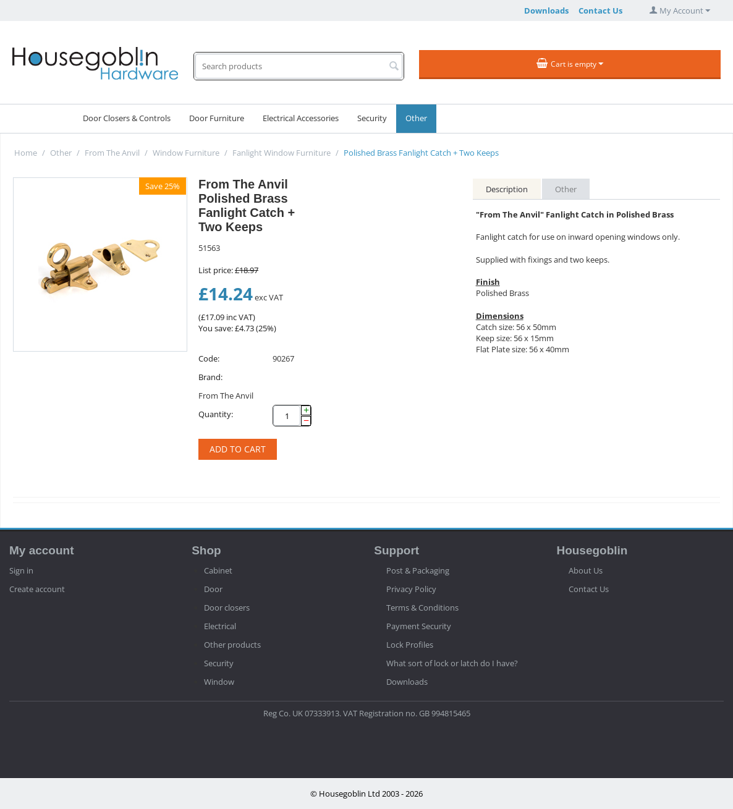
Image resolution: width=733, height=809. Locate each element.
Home (25, 152)
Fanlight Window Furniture (281, 152)
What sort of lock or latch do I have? (452, 663)
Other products (232, 644)
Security (372, 118)
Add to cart (238, 449)
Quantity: (215, 414)
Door (213, 589)
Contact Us (600, 10)
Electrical (220, 626)
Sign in (21, 570)
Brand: (210, 377)
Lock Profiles (409, 644)
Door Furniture (216, 118)
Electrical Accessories (301, 118)
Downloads (546, 10)
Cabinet (218, 570)
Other (416, 118)
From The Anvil (112, 152)
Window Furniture (186, 152)
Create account (37, 589)
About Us (586, 570)
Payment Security (418, 626)
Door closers (227, 607)
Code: (208, 358)
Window (219, 681)
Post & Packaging (417, 570)
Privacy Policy (411, 589)
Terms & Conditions (422, 607)
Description (507, 189)
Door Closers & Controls (127, 118)
